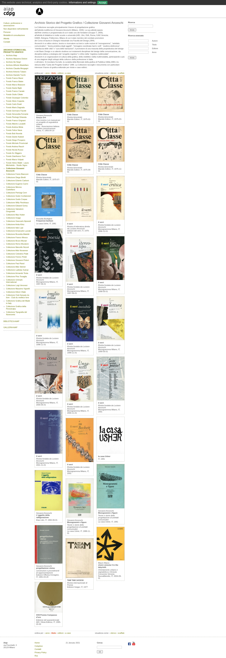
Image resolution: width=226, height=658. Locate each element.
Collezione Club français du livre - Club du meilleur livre (17, 296)
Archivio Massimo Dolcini (16, 59)
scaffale (121, 73)
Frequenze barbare (44, 221)
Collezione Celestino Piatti (17, 254)
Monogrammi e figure (77, 522)
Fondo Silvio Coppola (15, 101)
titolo (53, 73)
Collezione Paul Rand (15, 263)
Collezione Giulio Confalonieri (18, 196)
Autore (154, 41)
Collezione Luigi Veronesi (17, 285)
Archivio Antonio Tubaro (16, 72)
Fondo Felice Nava (14, 130)
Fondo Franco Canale (15, 91)
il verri (39, 275)
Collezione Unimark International (14, 281)
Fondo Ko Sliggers (14, 153)
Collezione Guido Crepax (16, 199)
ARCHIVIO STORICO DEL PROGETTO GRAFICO (14, 51)
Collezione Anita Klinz (15, 224)
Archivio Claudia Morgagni (17, 68)
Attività (6, 38)
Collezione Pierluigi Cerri (16, 193)
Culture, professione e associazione (12, 24)
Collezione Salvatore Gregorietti (15, 210)
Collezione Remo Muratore (17, 244)
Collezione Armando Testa (17, 273)
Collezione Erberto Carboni (17, 180)
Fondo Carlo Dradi (14, 104)
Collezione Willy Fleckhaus (17, 203)
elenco (113, 73)
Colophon (39, 646)
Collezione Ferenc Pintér (16, 257)
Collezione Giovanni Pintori (17, 260)
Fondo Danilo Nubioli (15, 137)
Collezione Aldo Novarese (17, 250)
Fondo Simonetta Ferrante (17, 114)
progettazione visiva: (45, 568)
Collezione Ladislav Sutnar (17, 270)
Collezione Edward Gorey (17, 206)
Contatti (6, 42)
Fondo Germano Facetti (16, 111)
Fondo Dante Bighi (14, 88)
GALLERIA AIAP (10, 327)
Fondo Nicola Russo (14, 150)
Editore (155, 48)
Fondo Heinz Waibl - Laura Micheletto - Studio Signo (17, 164)
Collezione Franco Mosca (17, 237)
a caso (68, 73)
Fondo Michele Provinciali (17, 143)
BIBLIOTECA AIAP (11, 321)
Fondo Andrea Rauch (15, 146)
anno (47, 73)
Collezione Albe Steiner (16, 267)
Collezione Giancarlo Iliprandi (18, 221)
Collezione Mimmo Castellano (14, 188)
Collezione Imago (13, 218)
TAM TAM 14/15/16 (75, 580)
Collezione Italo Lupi (14, 228)
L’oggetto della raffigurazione (43, 516)
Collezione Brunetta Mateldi (17, 234)
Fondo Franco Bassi (14, 78)
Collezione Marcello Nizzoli (17, 247)
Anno (154, 52)
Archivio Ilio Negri (13, 62)
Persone (7, 32)
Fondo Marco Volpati (15, 159)
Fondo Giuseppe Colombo (17, 98)
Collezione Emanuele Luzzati (18, 231)
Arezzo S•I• (41, 117)
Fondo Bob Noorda (14, 133)
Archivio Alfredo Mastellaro (17, 65)
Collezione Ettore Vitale (16, 292)
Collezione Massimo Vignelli (18, 289)
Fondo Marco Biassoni (15, 85)
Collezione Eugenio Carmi (17, 184)
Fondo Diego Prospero (15, 140)
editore (61, 73)
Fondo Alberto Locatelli (15, 124)
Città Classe (41, 175)
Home (37, 643)
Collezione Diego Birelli (16, 177)
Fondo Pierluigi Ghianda (16, 117)
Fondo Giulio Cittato (14, 94)
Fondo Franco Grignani (16, 120)
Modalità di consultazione (14, 35)
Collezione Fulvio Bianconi (17, 174)
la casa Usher (104, 456)
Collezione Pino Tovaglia (16, 276)
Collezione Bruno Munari (16, 241)
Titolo (154, 45)
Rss (36, 656)
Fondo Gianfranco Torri (15, 156)
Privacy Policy (40, 652)
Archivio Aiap (11, 55)
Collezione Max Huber (15, 215)
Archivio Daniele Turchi (16, 75)
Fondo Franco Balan (14, 81)
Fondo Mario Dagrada (15, 107)
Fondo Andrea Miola (14, 127)
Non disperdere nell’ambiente (15, 29)
